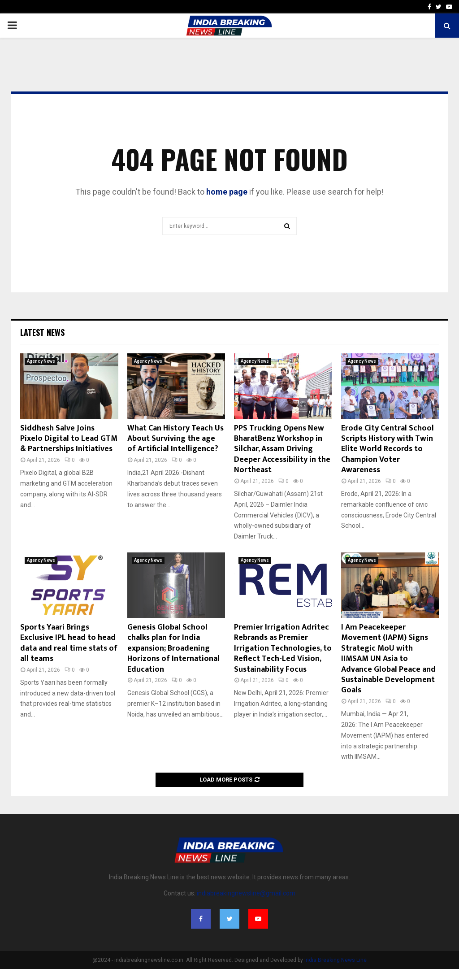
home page (226, 191)
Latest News (42, 332)
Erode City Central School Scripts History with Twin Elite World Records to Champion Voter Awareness (387, 449)
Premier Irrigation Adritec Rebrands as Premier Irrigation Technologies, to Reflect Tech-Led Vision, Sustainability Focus (283, 648)
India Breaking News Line (335, 960)
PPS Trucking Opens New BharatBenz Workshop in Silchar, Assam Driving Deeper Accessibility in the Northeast (282, 449)
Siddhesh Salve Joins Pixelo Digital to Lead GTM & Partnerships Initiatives (68, 438)
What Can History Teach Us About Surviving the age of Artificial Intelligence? (175, 438)
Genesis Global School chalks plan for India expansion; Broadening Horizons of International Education (173, 648)
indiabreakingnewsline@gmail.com (246, 893)
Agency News (41, 361)
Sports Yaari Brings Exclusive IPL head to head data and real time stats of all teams (68, 643)
